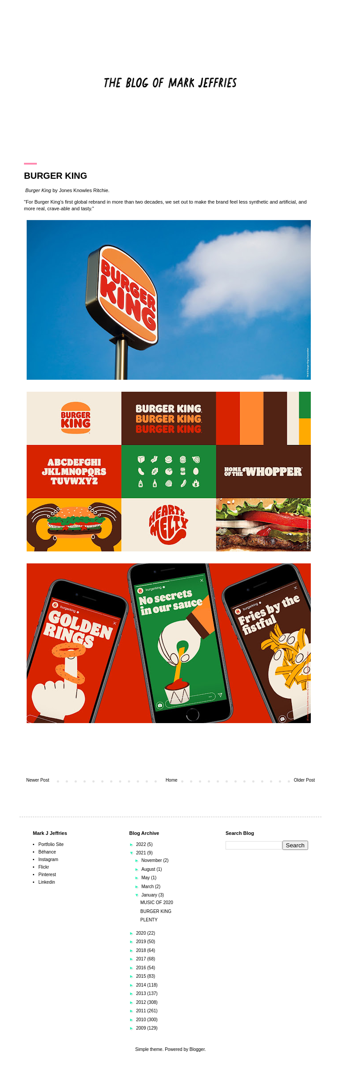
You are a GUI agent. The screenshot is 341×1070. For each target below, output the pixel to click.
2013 (141, 993)
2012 (141, 1002)
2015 (141, 976)
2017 (141, 958)
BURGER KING (155, 911)
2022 (141, 844)
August (148, 869)
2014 (141, 985)
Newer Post (37, 780)
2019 (141, 941)
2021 (141, 852)
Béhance (47, 852)
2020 (141, 933)
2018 (141, 950)
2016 (141, 967)
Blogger (197, 1049)
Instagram (48, 859)
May (146, 877)
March (148, 886)
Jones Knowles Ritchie (83, 190)
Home (172, 780)
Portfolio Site (51, 844)
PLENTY (149, 919)
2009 (141, 1028)
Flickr (44, 867)
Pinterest (47, 874)
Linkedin (47, 882)
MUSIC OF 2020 (156, 902)
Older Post (304, 780)
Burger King (38, 190)
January (149, 895)
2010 (141, 1019)
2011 (141, 1010)
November (152, 860)
